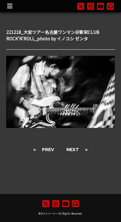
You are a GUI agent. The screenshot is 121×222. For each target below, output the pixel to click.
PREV (48, 149)
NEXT (72, 149)
